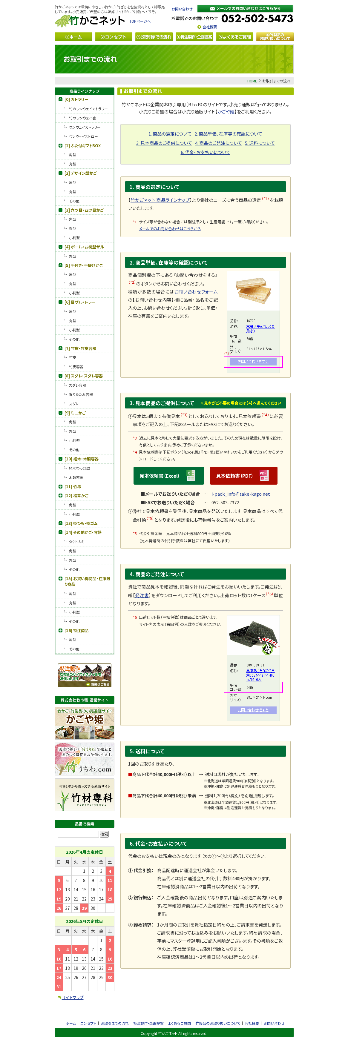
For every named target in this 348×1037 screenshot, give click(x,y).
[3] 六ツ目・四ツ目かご (84, 210)
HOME (252, 80)
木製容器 (76, 477)
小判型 (74, 237)
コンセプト (88, 1023)
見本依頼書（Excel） (168, 475)
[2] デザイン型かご (80, 173)
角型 (72, 154)
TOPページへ (140, 21)
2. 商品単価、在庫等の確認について (228, 133)
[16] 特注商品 (77, 630)
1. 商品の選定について (169, 133)
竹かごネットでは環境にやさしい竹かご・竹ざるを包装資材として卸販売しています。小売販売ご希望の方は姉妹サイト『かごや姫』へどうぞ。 (110, 9)
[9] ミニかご (75, 413)
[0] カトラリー (76, 99)
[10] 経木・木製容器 (82, 459)
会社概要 (210, 26)
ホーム (71, 1023)
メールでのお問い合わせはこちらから (170, 228)
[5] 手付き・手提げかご (84, 265)
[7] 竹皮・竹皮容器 (80, 348)
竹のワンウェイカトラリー (88, 108)
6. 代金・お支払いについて (205, 152)
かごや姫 (225, 111)
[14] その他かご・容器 (83, 532)
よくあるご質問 (179, 1023)
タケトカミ (76, 541)
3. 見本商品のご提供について (164, 143)
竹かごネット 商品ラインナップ (160, 200)
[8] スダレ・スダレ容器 (84, 376)
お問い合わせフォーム (196, 291)
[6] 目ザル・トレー (80, 302)
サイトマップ (73, 997)
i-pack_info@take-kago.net (240, 494)
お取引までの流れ (115, 1023)
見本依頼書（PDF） (244, 475)
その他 (74, 200)
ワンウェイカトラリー (85, 127)
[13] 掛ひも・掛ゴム (81, 523)
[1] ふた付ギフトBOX (83, 145)
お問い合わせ (182, 8)
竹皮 (72, 357)
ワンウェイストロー (83, 136)
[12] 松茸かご (76, 495)
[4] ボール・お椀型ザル (84, 247)
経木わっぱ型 (79, 468)
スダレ (74, 403)
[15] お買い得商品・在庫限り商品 (87, 581)
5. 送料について (260, 143)
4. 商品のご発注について (218, 143)
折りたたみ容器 (81, 394)
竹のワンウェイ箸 (82, 117)
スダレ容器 (77, 385)
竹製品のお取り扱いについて (217, 1023)
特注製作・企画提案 (148, 1023)
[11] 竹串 (73, 486)
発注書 (142, 595)
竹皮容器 (76, 366)
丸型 (72, 163)
